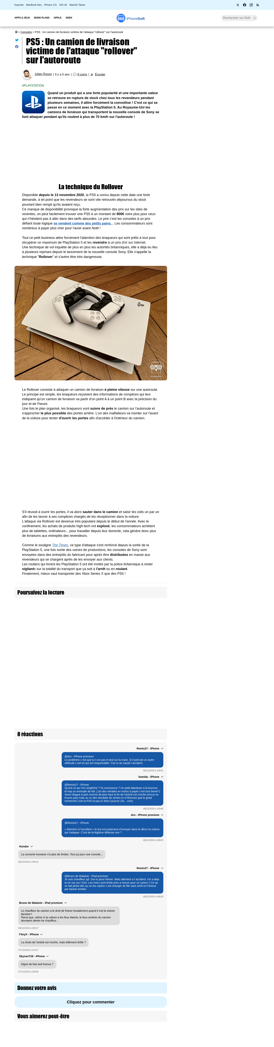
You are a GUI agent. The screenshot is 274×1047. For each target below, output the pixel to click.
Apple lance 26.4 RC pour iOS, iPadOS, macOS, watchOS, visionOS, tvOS (220, 132)
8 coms (82, 74)
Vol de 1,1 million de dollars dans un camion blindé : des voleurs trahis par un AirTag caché (135, 626)
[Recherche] (239, 18)
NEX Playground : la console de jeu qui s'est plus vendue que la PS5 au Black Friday (237, 807)
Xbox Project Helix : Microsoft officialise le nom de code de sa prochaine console (236, 473)
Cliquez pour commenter (90, 933)
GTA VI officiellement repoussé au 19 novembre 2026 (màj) (235, 665)
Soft (136, 19)
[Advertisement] (91, 151)
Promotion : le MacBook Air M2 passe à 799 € (220, 74)
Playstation (34, 85)
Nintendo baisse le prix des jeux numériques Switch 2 (237, 330)
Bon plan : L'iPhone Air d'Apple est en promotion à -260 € (218, 162)
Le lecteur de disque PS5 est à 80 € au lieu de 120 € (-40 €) (238, 502)
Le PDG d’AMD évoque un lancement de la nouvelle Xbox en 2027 (237, 638)
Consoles (26, 32)
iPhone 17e (50, 4)
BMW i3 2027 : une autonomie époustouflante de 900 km (214, 118)
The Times (60, 545)
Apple (57, 17)
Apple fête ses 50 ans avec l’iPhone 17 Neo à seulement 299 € (219, 88)
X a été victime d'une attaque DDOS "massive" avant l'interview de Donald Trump (59, 626)
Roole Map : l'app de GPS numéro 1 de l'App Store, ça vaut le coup (220, 103)
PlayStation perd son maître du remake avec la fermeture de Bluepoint (237, 583)
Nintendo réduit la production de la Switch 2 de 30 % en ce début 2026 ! (237, 359)
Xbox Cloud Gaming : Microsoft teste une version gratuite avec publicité (235, 719)
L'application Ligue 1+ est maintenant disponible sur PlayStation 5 (238, 778)
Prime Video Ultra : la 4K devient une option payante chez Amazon (218, 195)
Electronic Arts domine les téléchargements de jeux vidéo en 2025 (237, 555)
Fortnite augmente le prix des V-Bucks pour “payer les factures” (235, 444)
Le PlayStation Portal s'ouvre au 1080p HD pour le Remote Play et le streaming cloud (238, 390)
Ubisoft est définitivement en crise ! (238, 691)
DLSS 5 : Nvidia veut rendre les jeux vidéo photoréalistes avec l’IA (237, 418)
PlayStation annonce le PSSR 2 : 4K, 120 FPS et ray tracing (238, 528)
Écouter (100, 74)
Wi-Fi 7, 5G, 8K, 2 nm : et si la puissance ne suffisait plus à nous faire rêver (221, 147)
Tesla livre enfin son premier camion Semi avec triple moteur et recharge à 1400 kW (135, 645)
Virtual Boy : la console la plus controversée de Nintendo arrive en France (237, 837)
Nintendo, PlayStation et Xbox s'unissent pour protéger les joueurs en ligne (237, 749)
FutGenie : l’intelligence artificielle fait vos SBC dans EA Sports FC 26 (237, 612)
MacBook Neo (34, 4)
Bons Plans (42, 17)
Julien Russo (43, 74)
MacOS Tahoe (77, 4)
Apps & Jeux (22, 17)
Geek (69, 17)
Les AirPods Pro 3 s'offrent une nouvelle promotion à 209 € (220, 209)
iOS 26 (63, 4)
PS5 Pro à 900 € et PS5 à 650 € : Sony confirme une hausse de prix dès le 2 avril (220, 178)
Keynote (19, 4)
